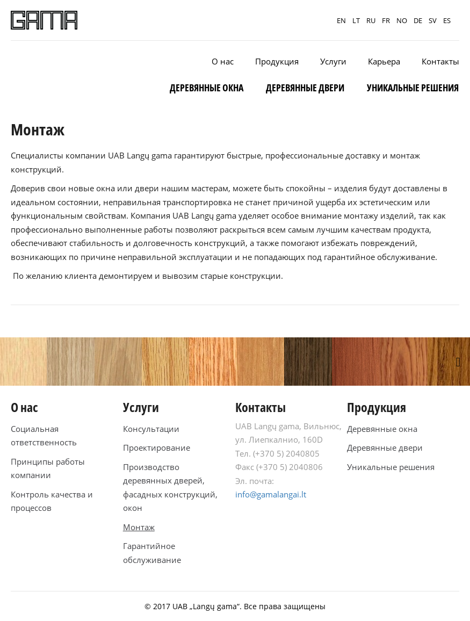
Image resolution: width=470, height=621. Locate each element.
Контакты (440, 61)
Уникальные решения (413, 87)
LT (356, 20)
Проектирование (156, 447)
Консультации (151, 428)
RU (370, 20)
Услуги (333, 61)
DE (418, 20)
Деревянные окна (206, 87)
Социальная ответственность (44, 435)
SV (433, 20)
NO (401, 20)
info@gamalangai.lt (270, 494)
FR (386, 20)
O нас (223, 61)
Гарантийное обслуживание (152, 552)
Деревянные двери (305, 87)
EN (341, 20)
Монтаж (139, 527)
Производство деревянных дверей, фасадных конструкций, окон (170, 487)
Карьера (384, 61)
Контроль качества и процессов (52, 501)
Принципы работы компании (48, 468)
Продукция (277, 61)
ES (447, 20)
